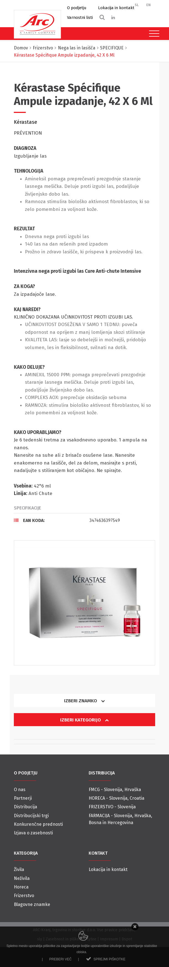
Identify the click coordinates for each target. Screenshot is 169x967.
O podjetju (76, 7)
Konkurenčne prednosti (38, 824)
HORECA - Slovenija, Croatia (116, 798)
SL (137, 5)
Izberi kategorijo (84, 720)
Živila (19, 869)
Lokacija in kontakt (116, 7)
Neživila (22, 878)
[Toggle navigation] (152, 33)
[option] (84, 603)
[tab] (67, 520)
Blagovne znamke (32, 904)
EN (148, 5)
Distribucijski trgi (31, 815)
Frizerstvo (24, 895)
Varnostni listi (80, 17)
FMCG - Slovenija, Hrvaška (115, 789)
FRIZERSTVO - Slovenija (112, 806)
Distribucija (25, 806)
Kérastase (25, 122)
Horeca (21, 887)
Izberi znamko (84, 701)
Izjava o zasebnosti (33, 832)
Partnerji (23, 798)
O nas (19, 789)
